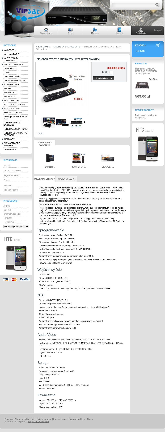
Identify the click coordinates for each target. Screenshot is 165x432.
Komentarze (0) (66, 179)
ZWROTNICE (9, 149)
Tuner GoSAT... (79, 167)
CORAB (7, 210)
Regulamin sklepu (11, 175)
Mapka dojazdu (10, 190)
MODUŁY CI (9, 96)
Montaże (7, 185)
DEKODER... (108, 167)
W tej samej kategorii (44, 143)
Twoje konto (141, 33)
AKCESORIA (10, 50)
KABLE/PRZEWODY (13, 76)
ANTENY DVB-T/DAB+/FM (11, 59)
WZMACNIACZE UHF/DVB (12, 144)
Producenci (10, 201)
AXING (6, 206)
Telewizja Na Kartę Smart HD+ (15, 117)
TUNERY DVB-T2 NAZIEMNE (11, 124)
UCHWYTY (9, 139)
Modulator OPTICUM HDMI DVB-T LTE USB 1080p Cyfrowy (146, 71)
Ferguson (7, 218)
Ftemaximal (8, 222)
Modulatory (8, 92)
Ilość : (105, 72)
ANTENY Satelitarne (13, 64)
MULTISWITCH (11, 100)
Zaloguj (158, 30)
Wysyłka (7, 165)
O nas (6, 180)
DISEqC (7, 72)
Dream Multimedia (11, 214)
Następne (84, 121)
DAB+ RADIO (9, 68)
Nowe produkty (144, 110)
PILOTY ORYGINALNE (14, 104)
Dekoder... (50, 167)
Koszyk (139, 45)
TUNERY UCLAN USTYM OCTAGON (15, 134)
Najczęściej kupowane (41, 419)
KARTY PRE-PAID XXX (14, 80)
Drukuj (40, 133)
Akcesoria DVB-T (11, 54)
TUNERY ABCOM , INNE (15, 129)
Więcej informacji (44, 179)
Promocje (141, 63)
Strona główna (43, 47)
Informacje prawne (12, 170)
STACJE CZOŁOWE (12, 112)
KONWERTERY (11, 84)
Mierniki (7, 88)
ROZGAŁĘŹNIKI (12, 108)
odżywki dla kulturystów (38, 421)
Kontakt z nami (60, 419)
